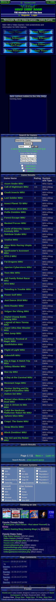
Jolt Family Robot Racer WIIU (17, 279)
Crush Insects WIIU (14, 192)
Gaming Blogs (30, 529)
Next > (39, 455)
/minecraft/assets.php (13, 545)
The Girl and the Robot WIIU (16, 439)
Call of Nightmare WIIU (16, 187)
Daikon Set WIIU (13, 393)
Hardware (30, 171)
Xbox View (48, 597)
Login (34, 15)
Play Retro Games (11, 536)
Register (25, 15)
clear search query (35, 460)
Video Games (9, 538)
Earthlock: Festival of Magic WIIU (16, 340)
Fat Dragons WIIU (13, 261)
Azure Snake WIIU (13, 183)
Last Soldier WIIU (13, 198)
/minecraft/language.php (14, 540)
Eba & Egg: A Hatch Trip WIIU (17, 362)
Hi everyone (8, 524)
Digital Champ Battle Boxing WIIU (15, 318)
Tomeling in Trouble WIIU (17, 289)
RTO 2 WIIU (10, 256)
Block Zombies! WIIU (15, 432)
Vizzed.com (30, 2)
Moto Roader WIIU (14, 305)
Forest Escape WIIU (14, 217)
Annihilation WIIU (13, 344)
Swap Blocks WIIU (14, 427)
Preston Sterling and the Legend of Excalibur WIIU (16, 389)
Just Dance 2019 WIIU (15, 209)
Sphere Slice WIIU (13, 416)
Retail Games (30, 168)
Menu (5, 2)
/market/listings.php (12, 547)
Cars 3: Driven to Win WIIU (15, 406)
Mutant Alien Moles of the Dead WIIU (18, 400)
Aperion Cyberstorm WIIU (18, 267)
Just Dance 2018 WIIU (15, 300)
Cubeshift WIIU (12, 355)
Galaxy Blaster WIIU (15, 366)
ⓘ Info (51, 2)
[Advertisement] (28, 75)
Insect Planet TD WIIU (15, 203)
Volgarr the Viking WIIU (16, 311)
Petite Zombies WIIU (15, 212)
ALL (35, 151)
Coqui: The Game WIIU (16, 421)
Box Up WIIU (11, 372)
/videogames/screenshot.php (16, 552)
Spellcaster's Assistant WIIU (16, 251)
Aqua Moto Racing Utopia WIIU (18, 246)
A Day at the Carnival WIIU (18, 377)
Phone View (19, 597)
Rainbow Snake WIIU (15, 234)
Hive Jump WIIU (12, 333)
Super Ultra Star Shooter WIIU (17, 329)
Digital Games (31, 166)
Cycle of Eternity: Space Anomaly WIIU (17, 229)
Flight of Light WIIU (14, 350)
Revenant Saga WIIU (15, 383)
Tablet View (30, 597)
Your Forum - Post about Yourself (31, 524)
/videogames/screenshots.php (17, 549)
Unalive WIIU (11, 239)
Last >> (50, 455)
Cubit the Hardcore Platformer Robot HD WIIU (18, 411)
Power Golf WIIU (13, 294)
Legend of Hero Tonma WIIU (16, 323)
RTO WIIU (9, 283)
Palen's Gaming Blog (13, 529)
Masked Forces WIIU (15, 223)
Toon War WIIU (12, 272)
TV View (39, 597)
